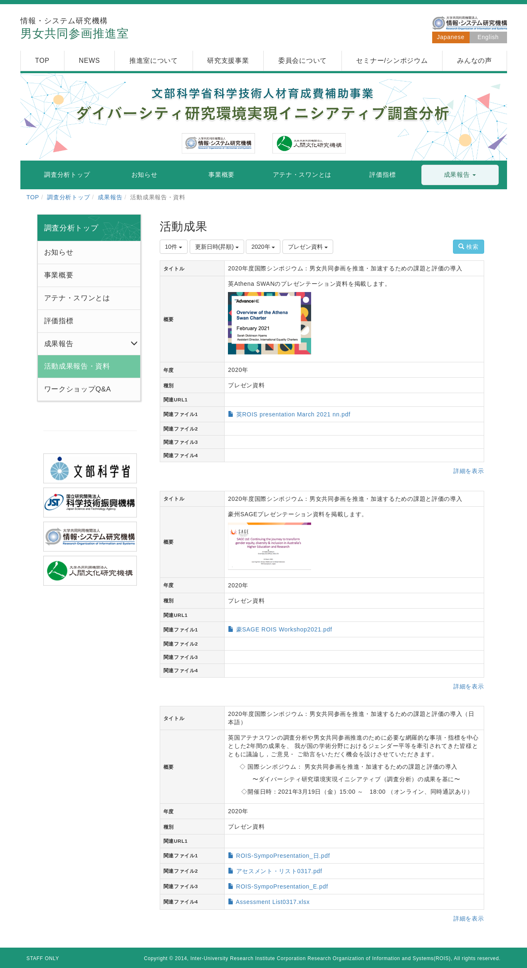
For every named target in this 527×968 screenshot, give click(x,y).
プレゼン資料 (308, 246)
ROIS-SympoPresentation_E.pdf (282, 886)
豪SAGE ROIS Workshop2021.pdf (284, 629)
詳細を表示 (468, 471)
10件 (173, 246)
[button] (460, 175)
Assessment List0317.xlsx (273, 902)
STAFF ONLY (43, 958)
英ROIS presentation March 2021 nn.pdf (293, 414)
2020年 (263, 246)
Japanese (450, 37)
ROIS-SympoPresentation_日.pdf (283, 855)
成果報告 (110, 197)
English (488, 37)
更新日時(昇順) (217, 246)
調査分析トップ (68, 197)
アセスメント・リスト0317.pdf (279, 871)
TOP (33, 197)
